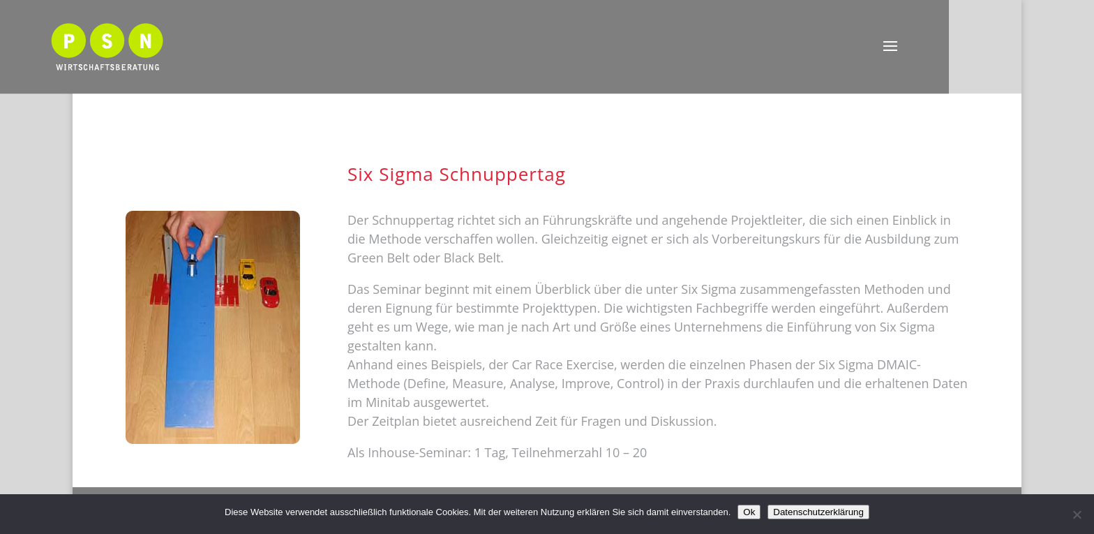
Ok (749, 512)
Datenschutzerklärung (818, 512)
